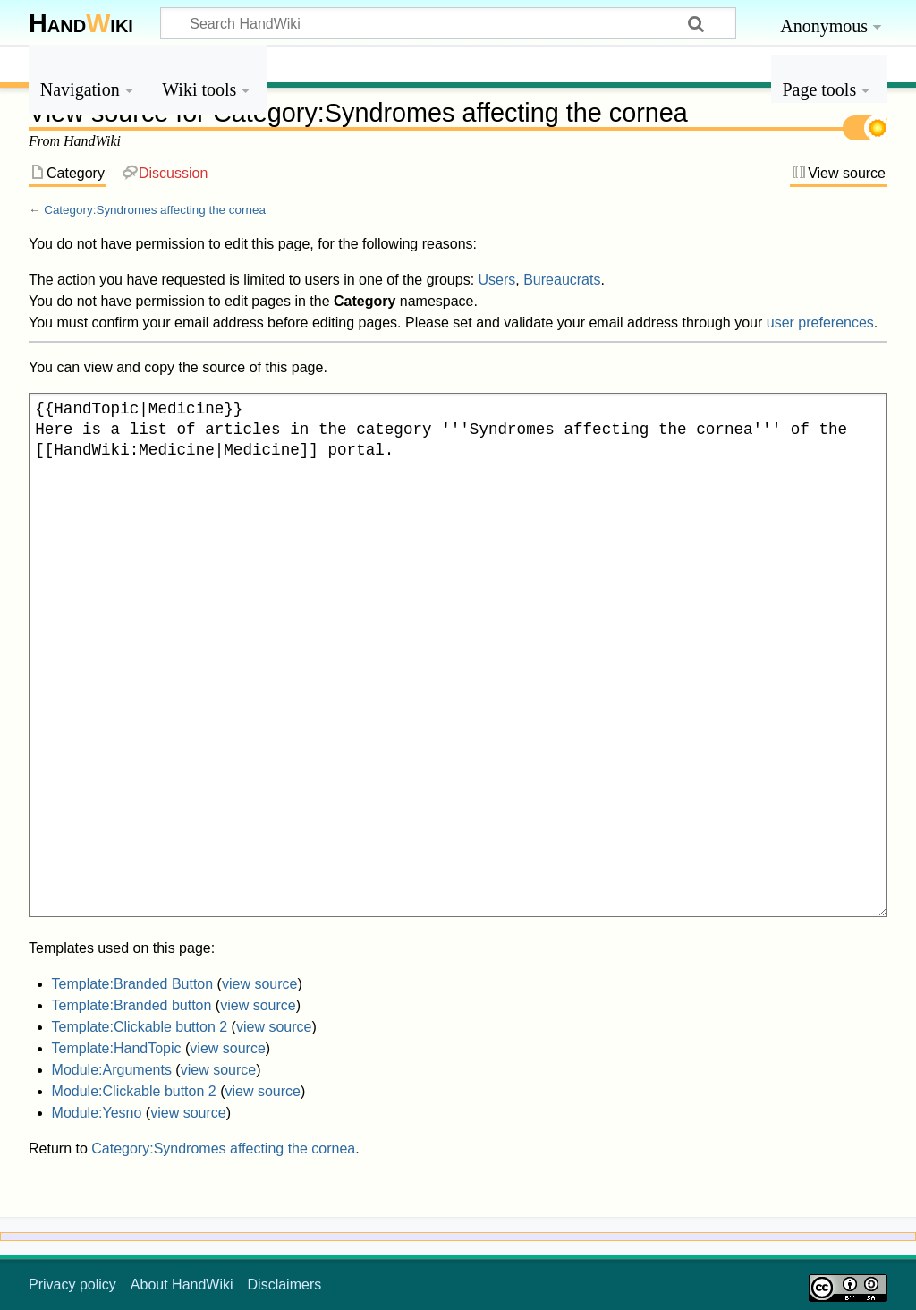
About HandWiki (182, 1284)
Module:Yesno (97, 1112)
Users (497, 279)
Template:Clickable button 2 (140, 1026)
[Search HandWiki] (448, 23)
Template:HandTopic (117, 1048)
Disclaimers (285, 1284)
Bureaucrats (561, 279)
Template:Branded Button (133, 983)
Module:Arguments (112, 1069)
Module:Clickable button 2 (134, 1091)
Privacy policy (72, 1284)
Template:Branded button (132, 1005)
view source (259, 983)
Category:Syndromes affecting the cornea (155, 210)
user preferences (820, 322)
